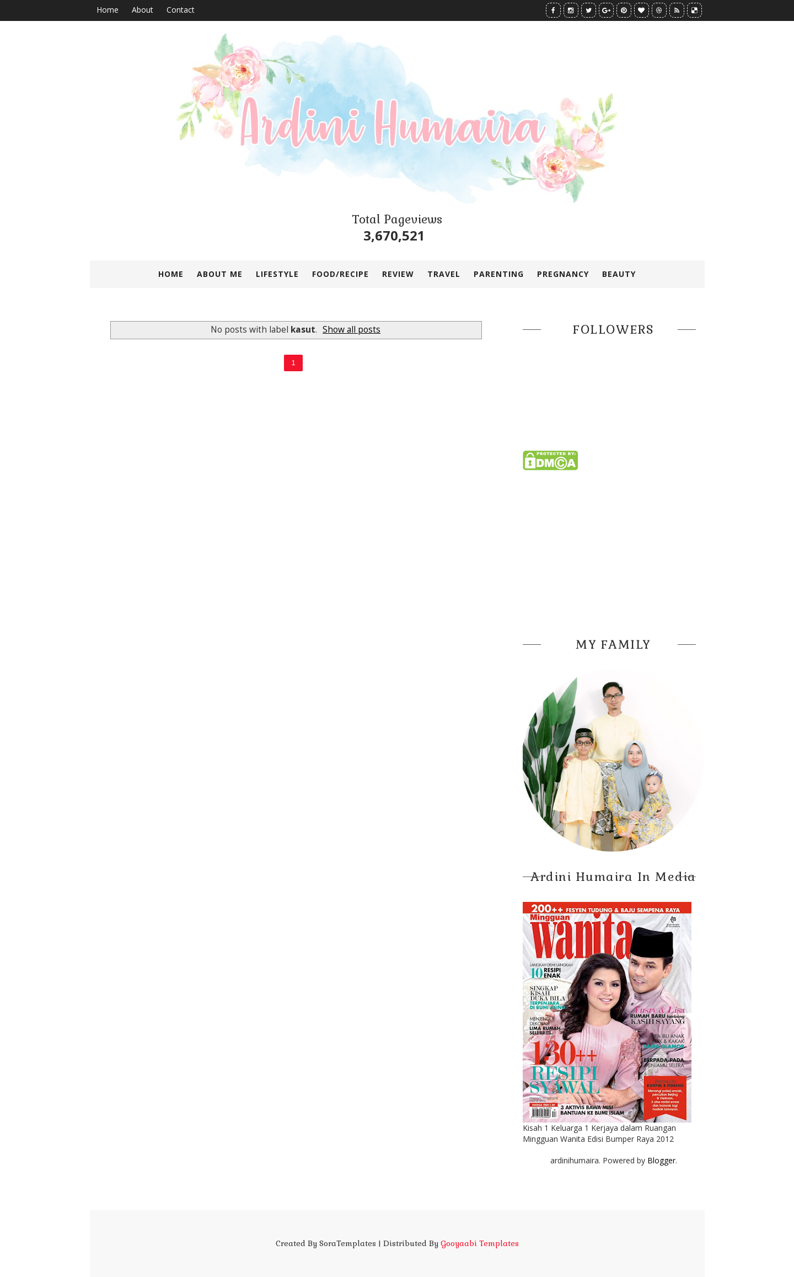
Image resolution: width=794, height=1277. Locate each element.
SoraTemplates (347, 1243)
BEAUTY (619, 274)
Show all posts (351, 329)
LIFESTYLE (277, 274)
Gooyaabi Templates (480, 1243)
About (142, 9)
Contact (181, 9)
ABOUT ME (220, 274)
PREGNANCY (563, 274)
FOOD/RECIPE (340, 274)
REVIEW (398, 274)
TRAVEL (443, 274)
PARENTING (499, 274)
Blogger (661, 1160)
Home (107, 9)
